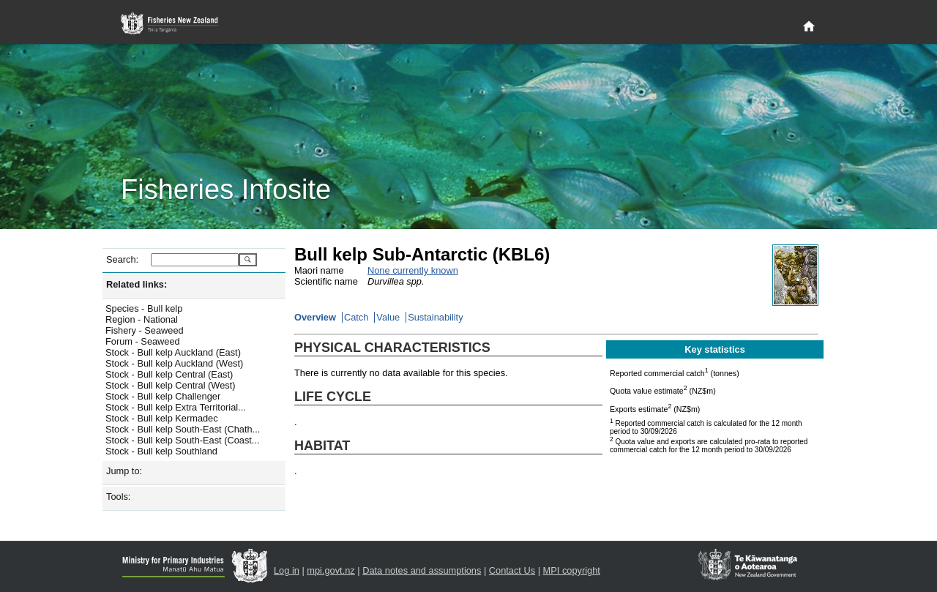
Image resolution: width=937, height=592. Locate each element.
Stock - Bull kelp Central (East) (169, 374)
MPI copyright (571, 570)
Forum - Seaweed (142, 341)
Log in (286, 570)
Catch (356, 317)
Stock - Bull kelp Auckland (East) (173, 352)
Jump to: (124, 470)
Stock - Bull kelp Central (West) (170, 385)
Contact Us (512, 570)
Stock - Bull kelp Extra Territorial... (175, 407)
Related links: (136, 284)
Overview (315, 317)
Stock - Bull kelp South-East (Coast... (182, 440)
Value (388, 317)
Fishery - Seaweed (144, 330)
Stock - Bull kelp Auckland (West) (174, 363)
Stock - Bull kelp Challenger (162, 396)
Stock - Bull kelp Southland (161, 451)
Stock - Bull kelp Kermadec (161, 418)
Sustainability (435, 317)
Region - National (141, 319)
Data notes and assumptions (421, 570)
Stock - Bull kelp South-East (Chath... (182, 429)
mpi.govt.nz (330, 570)
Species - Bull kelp (143, 308)
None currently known (412, 270)
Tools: (118, 496)
